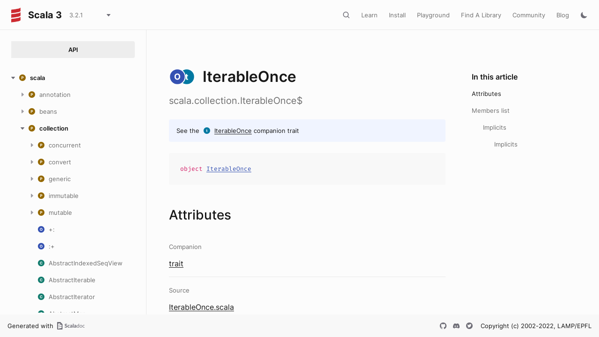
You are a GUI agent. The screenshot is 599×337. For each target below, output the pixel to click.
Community (528, 15)
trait (176, 263)
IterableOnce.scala (201, 307)
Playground (433, 15)
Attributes (486, 93)
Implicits (494, 127)
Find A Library (481, 15)
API (73, 49)
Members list (491, 110)
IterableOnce (233, 130)
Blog (562, 15)
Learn (369, 15)
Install (397, 15)
